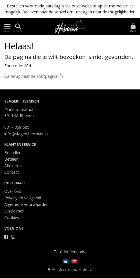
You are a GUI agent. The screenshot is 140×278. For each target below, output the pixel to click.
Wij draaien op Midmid (70, 269)
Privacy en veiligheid (22, 198)
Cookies (11, 217)
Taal (58, 251)
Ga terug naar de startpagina (33, 76)
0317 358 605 (16, 127)
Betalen (11, 159)
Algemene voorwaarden (26, 204)
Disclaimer (14, 211)
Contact (11, 172)
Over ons (12, 191)
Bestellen (12, 152)
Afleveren (13, 165)
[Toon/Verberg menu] (6, 26)
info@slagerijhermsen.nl (26, 133)
